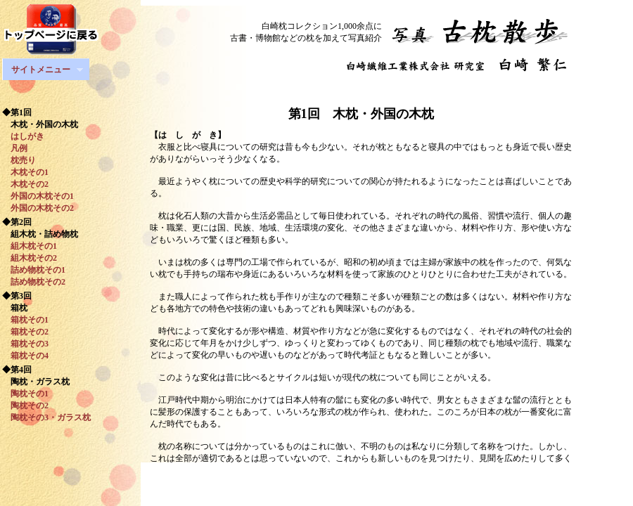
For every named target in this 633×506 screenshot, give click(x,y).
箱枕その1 (25, 320)
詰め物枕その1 (33, 270)
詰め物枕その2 (33, 282)
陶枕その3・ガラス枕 (46, 417)
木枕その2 (25, 184)
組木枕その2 (29, 258)
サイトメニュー (42, 70)
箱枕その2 (25, 332)
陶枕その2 (25, 405)
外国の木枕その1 (38, 196)
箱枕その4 (25, 356)
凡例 (14, 148)
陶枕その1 (30, 393)
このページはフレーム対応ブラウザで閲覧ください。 (387, 234)
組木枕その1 (29, 246)
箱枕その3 (25, 344)
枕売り (19, 160)
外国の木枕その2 (38, 208)
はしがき (23, 136)
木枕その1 (25, 172)
